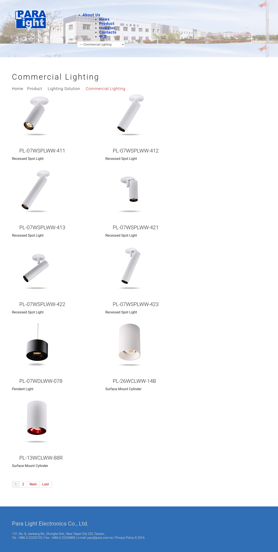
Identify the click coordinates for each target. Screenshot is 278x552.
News (104, 19)
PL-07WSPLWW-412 (136, 151)
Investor (107, 28)
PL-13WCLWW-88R (41, 458)
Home (17, 88)
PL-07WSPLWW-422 (42, 304)
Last (45, 484)
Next (33, 484)
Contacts (107, 32)
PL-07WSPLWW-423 (136, 304)
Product (106, 23)
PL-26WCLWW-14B (134, 381)
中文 (103, 36)
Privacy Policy (124, 537)
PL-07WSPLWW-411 (42, 151)
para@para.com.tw (100, 537)
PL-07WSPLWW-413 (42, 227)
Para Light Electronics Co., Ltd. (50, 523)
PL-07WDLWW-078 (40, 381)
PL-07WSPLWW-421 (136, 227)
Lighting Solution (64, 88)
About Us (91, 15)
